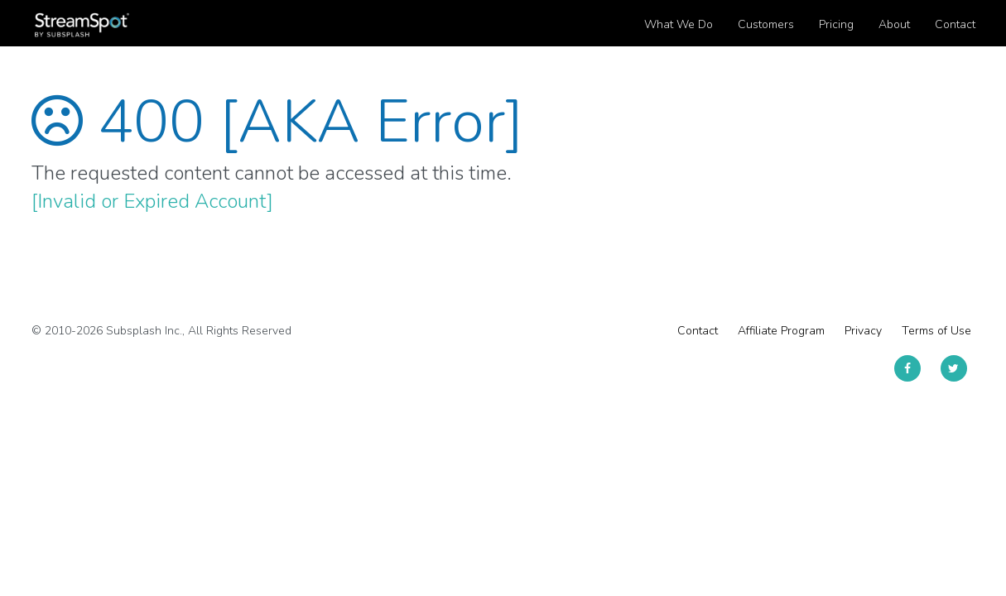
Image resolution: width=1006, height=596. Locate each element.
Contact (697, 331)
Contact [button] (955, 24)
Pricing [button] (836, 24)
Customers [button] (766, 24)
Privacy (863, 331)
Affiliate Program (781, 331)
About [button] (894, 24)
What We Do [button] (678, 24)
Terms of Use (936, 331)
